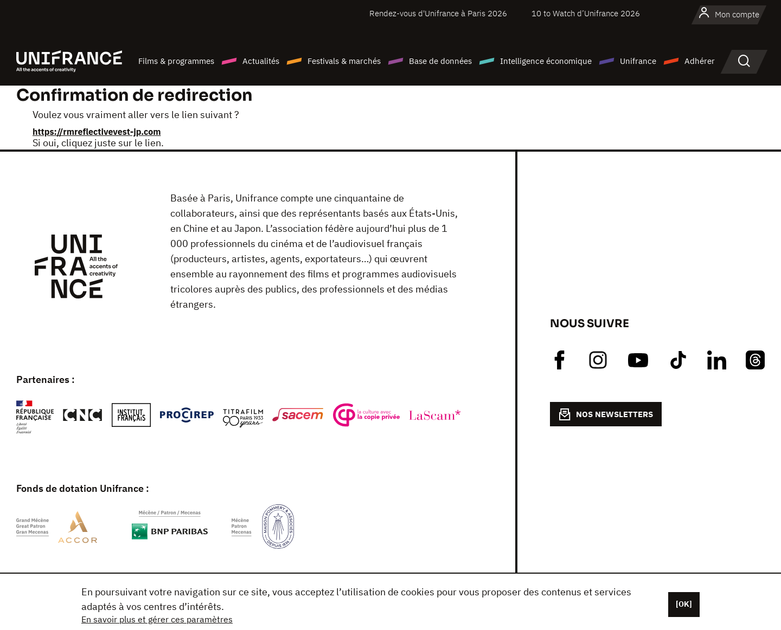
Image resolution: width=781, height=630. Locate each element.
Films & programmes (176, 61)
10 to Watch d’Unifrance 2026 (586, 13)
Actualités (260, 61)
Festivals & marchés (344, 61)
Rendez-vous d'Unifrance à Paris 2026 (438, 13)
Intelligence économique (546, 61)
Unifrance (638, 61)
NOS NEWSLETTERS (606, 414)
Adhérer (699, 61)
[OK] (684, 604)
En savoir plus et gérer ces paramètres (157, 619)
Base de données (440, 61)
